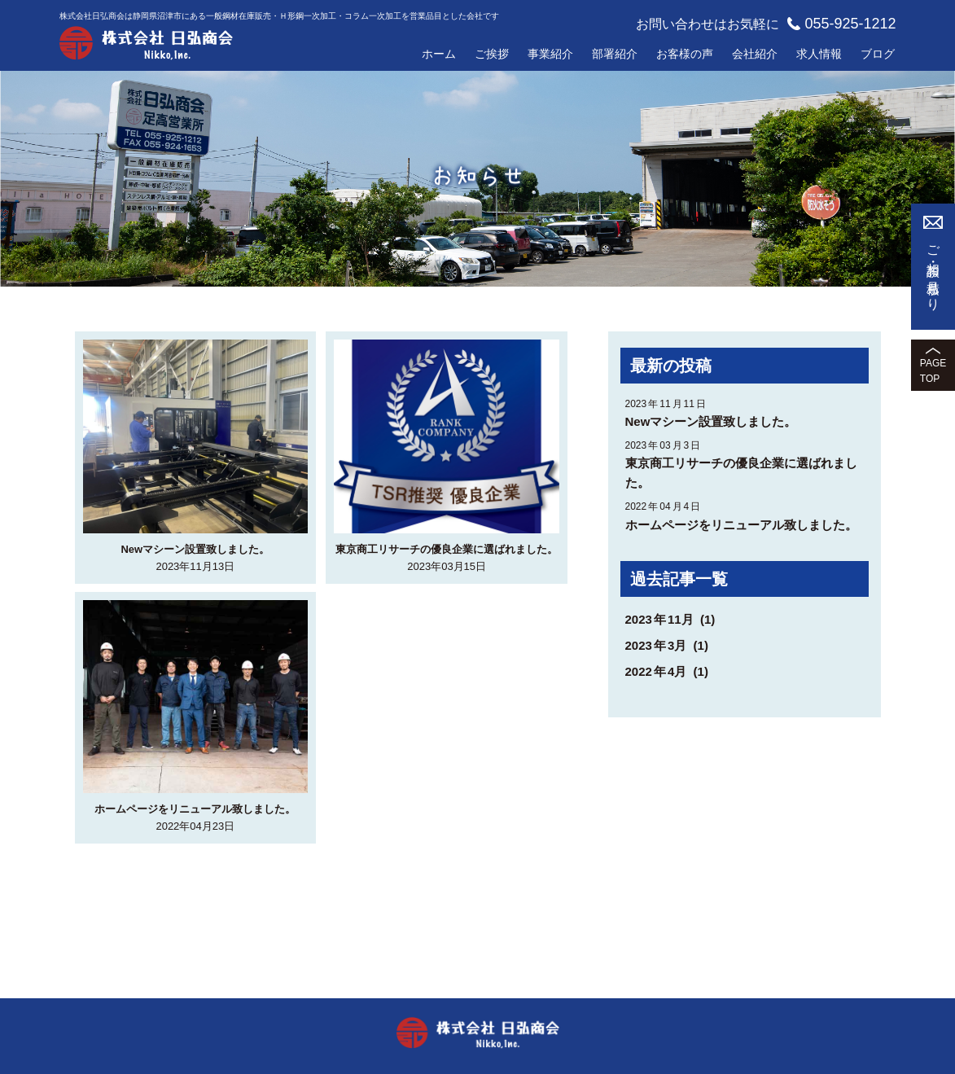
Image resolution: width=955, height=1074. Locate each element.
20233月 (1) (666, 645)
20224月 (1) (666, 671)
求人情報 (819, 53)
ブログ (878, 53)
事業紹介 (550, 53)
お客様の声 (684, 53)
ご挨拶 (492, 53)
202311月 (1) (670, 619)
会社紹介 (755, 53)
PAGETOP (933, 370)
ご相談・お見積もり (933, 271)
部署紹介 (614, 53)
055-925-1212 (841, 23)
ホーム (439, 53)
